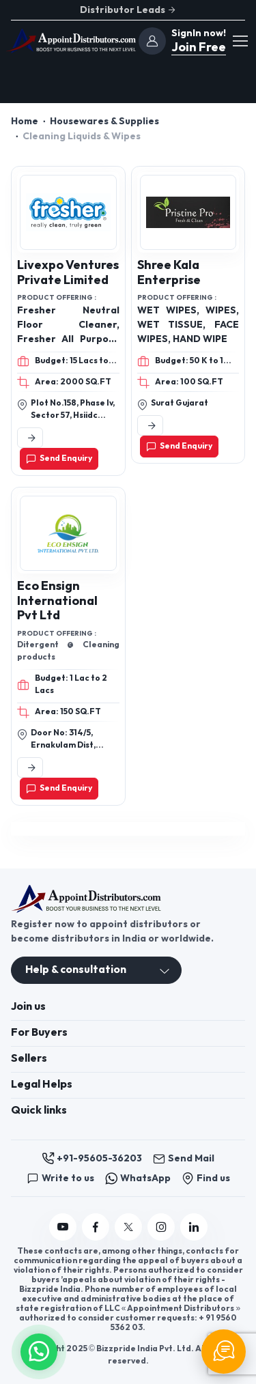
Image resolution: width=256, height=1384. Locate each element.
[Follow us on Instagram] (161, 1227)
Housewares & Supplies (104, 121)
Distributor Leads (128, 10)
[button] (39, 1350)
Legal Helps (41, 1084)
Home (24, 121)
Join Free (197, 47)
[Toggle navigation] (239, 41)
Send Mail (183, 1159)
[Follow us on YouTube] (62, 1227)
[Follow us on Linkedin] (194, 1227)
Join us (28, 1007)
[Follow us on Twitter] (128, 1227)
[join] (152, 41)
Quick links (39, 1110)
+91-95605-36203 (92, 1159)
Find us (206, 1178)
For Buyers (39, 1033)
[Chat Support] (223, 1351)
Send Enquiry (59, 458)
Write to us (60, 1178)
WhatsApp (138, 1178)
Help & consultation (75, 970)
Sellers (29, 1058)
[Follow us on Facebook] (95, 1227)
